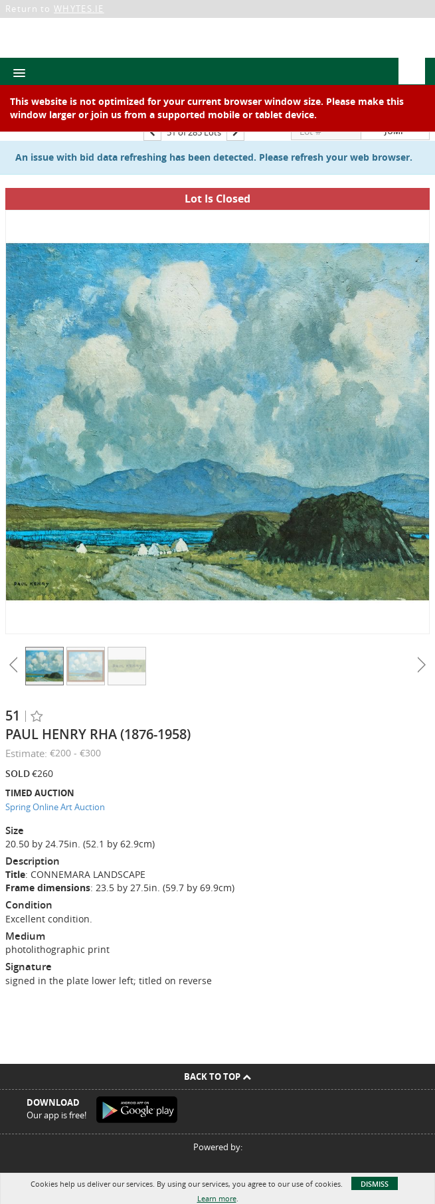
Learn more (216, 1198)
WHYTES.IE (79, 9)
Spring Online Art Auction (55, 807)
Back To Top (217, 1076)
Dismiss (375, 1184)
